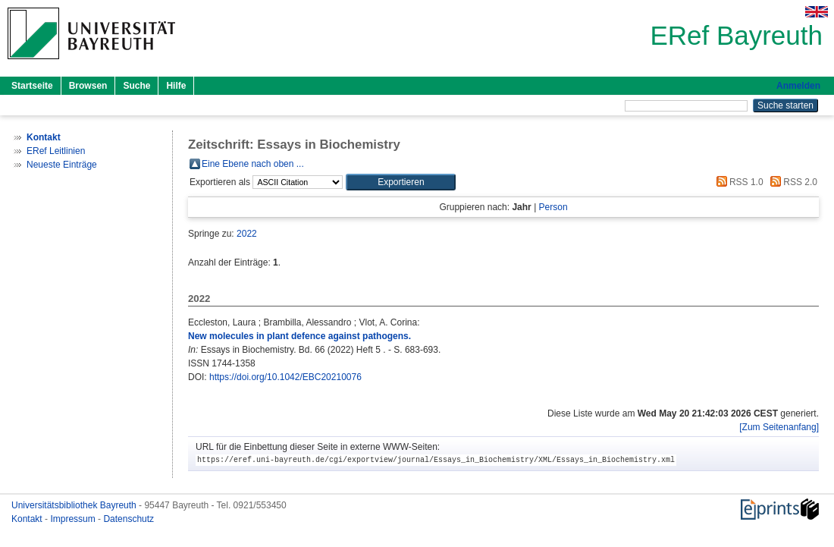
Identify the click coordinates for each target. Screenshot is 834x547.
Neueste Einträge (62, 164)
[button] (401, 182)
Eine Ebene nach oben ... (253, 164)
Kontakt (28, 519)
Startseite (32, 85)
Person (553, 207)
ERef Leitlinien (56, 151)
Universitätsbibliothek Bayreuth (75, 505)
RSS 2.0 (791, 182)
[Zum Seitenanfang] (779, 427)
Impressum (74, 519)
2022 (247, 233)
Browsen (88, 85)
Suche (136, 85)
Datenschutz (128, 519)
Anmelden (798, 85)
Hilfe (176, 85)
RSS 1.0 (737, 182)
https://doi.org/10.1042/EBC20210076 (285, 377)
